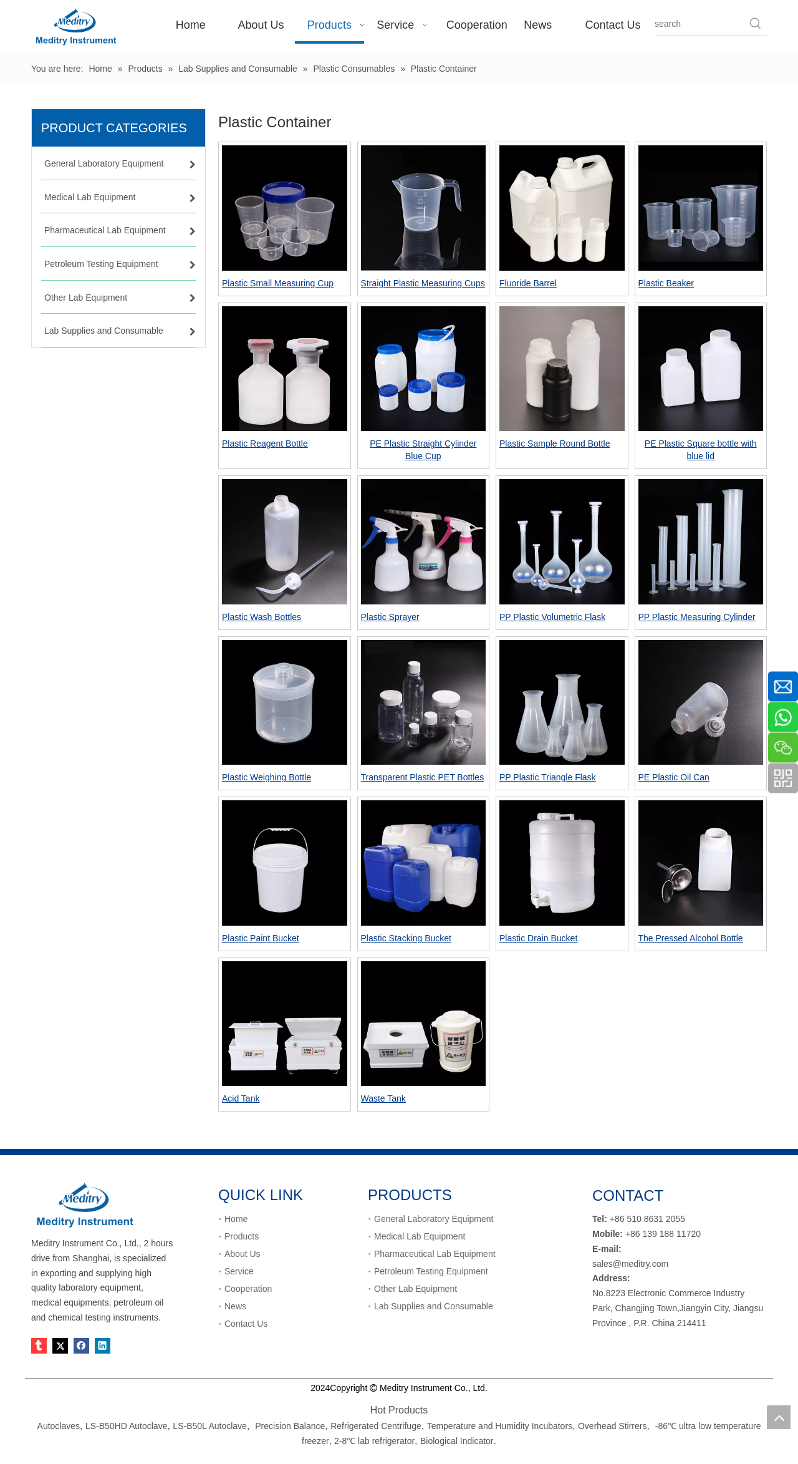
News (235, 1306)
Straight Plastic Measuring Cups (423, 283)
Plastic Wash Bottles (261, 617)
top (779, 1417)
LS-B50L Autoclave (210, 1426)
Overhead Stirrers (612, 1426)
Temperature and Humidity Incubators (499, 1426)
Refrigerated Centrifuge (375, 1426)
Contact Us (245, 1324)
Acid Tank (240, 1098)
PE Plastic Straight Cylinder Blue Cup (423, 450)
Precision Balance (290, 1426)
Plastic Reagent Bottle (265, 443)
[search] (699, 23)
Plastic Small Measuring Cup (278, 283)
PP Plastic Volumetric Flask (552, 617)
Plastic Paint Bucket (260, 938)
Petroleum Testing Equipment (431, 1271)
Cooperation (248, 1289)
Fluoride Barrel (528, 283)
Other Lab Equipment (415, 1289)
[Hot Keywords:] (755, 23)
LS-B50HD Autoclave (126, 1426)
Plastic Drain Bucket (538, 938)
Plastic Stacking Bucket (406, 938)
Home (236, 1219)
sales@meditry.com (630, 1264)
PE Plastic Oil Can (673, 777)
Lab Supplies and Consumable (433, 1306)
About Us (242, 1254)
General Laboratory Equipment (433, 1219)
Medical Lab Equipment (419, 1236)
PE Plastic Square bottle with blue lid (701, 450)
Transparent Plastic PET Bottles (422, 777)
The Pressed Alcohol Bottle (690, 938)
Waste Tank (383, 1098)
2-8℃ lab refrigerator (373, 1441)
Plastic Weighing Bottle (266, 777)
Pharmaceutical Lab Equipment (435, 1254)
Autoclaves (58, 1426)
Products (241, 1236)
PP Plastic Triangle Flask (547, 777)
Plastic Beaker (666, 283)
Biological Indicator (457, 1441)
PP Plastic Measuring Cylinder (697, 617)
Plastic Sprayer (390, 617)
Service (239, 1271)
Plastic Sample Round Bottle (554, 443)
